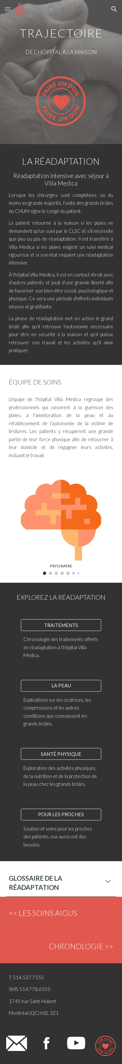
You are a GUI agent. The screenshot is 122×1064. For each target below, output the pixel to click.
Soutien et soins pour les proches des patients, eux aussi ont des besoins (58, 836)
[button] (8, 9)
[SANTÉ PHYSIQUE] (61, 753)
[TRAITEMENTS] (61, 625)
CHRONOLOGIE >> (81, 946)
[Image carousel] (61, 527)
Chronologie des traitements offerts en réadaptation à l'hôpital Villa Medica (61, 647)
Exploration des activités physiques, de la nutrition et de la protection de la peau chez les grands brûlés (60, 776)
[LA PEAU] (61, 685)
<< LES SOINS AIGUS (43, 913)
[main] (61, 31)
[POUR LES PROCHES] (61, 814)
